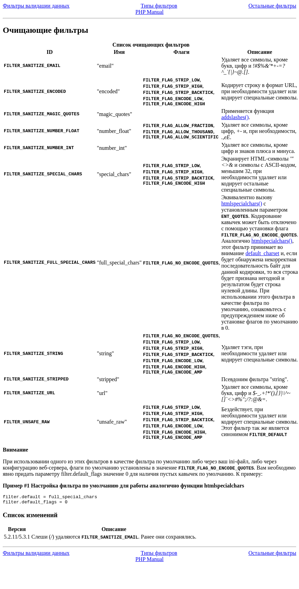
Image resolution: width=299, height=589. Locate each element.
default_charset (262, 254)
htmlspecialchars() (241, 204)
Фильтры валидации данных (36, 6)
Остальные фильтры (272, 6)
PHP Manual (150, 12)
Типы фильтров (159, 6)
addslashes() (235, 118)
